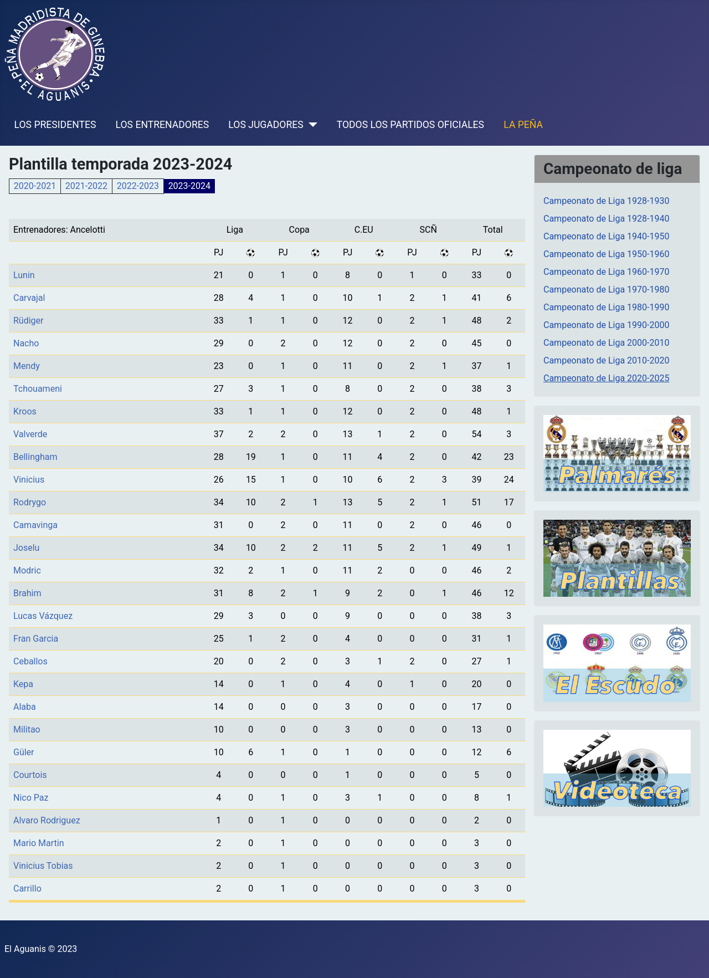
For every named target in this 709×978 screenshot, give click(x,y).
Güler (23, 752)
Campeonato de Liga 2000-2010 (606, 342)
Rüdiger (28, 320)
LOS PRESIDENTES (55, 124)
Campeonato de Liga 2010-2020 (606, 360)
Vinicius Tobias (43, 866)
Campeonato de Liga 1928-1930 (606, 201)
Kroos (25, 411)
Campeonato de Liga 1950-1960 (606, 254)
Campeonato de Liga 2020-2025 (606, 378)
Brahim (27, 593)
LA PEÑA (523, 124)
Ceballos (30, 661)
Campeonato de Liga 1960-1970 (606, 272)
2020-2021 (35, 186)
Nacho (26, 343)
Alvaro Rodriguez (46, 820)
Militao (26, 729)
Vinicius (28, 479)
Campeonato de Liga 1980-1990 (606, 307)
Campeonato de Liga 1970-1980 (606, 289)
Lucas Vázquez (43, 616)
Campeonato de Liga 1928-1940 (606, 218)
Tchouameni (37, 388)
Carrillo (27, 888)
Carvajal (29, 298)
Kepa (23, 684)
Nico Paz (30, 797)
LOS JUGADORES (265, 124)
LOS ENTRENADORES (162, 124)
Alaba (24, 707)
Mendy (26, 366)
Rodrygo (29, 502)
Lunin (24, 275)
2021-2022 (86, 186)
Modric (27, 570)
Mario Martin (38, 843)
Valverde (30, 434)
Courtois (30, 775)
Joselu (26, 547)
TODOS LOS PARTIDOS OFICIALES (410, 124)
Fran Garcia (35, 638)
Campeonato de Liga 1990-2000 (606, 325)
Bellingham (35, 457)
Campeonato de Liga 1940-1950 (606, 236)
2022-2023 (138, 186)
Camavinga (35, 525)
